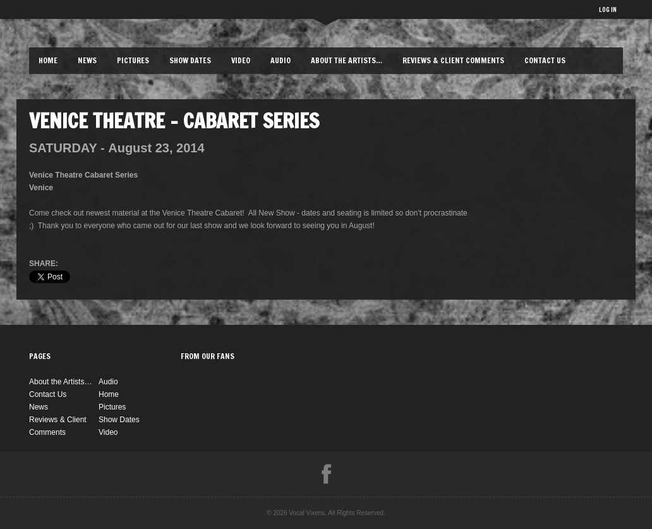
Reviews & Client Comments (453, 60)
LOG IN (608, 9)
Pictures (133, 60)
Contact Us (544, 60)
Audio (280, 60)
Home (48, 60)
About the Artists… (346, 60)
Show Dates (190, 60)
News (87, 60)
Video (240, 60)
